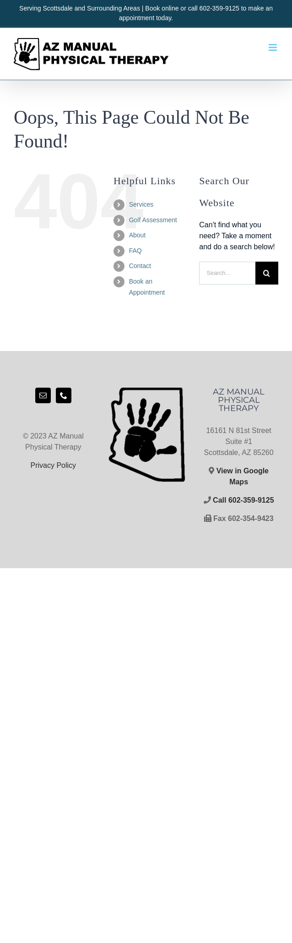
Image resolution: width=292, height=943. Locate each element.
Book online (161, 8)
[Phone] (63, 395)
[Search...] (227, 273)
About (137, 235)
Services (141, 204)
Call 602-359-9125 (242, 500)
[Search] (266, 273)
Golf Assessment (153, 220)
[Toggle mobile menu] (273, 47)
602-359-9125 (219, 8)
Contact (140, 265)
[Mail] (43, 395)
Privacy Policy (53, 465)
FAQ (135, 250)
